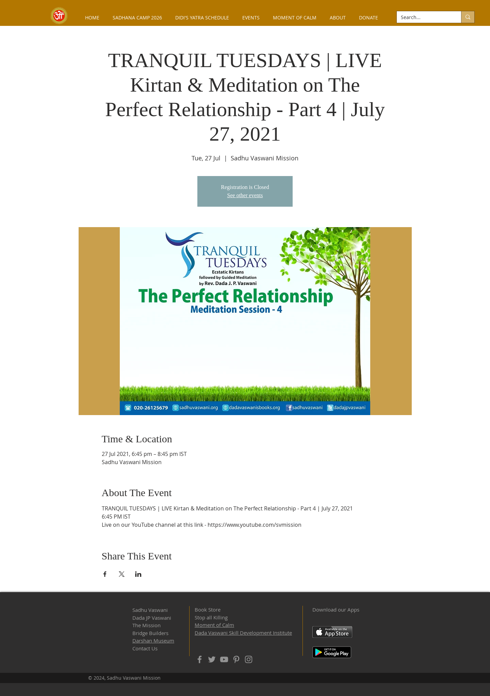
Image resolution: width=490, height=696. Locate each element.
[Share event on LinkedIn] (138, 574)
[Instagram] (249, 659)
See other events (245, 195)
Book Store (207, 609)
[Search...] (424, 17)
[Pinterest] (236, 659)
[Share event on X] (121, 574)
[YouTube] (224, 659)
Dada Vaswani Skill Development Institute (243, 632)
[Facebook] (200, 659)
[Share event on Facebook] (105, 574)
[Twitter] (212, 659)
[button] (337, 17)
